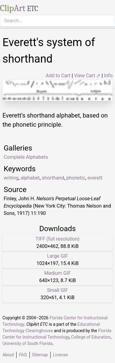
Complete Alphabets (26, 157)
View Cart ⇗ (87, 75)
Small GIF (57, 290)
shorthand (53, 178)
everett (94, 178)
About (8, 354)
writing (11, 178)
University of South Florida (27, 343)
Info (108, 75)
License (60, 354)
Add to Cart (58, 75)
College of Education (91, 337)
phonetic (75, 178)
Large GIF (57, 256)
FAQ (23, 354)
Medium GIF (57, 273)
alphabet (30, 178)
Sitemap (40, 354)
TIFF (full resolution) (58, 239)
